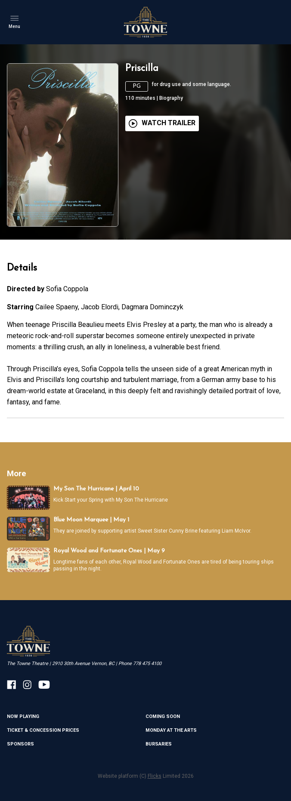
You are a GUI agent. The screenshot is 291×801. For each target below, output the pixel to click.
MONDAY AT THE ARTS (171, 730)
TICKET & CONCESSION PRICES (43, 730)
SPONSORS (20, 744)
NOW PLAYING (23, 716)
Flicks (154, 776)
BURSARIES (159, 744)
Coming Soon (163, 716)
